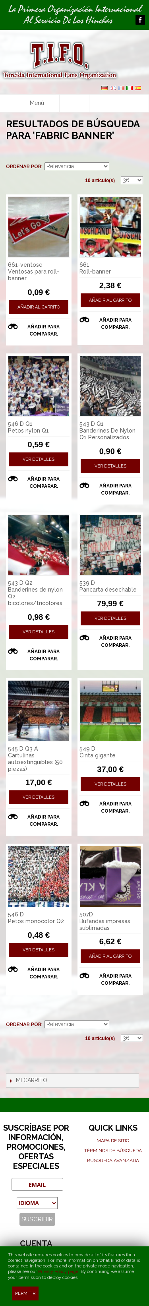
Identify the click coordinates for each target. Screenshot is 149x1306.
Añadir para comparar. (43, 330)
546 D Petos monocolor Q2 (36, 917)
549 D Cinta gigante (97, 752)
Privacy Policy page (58, 1271)
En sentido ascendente (116, 167)
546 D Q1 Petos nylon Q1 (28, 427)
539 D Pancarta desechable (108, 586)
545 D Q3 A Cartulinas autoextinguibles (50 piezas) (35, 758)
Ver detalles (38, 459)
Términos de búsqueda (113, 1150)
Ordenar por (23, 166)
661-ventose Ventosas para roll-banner (33, 271)
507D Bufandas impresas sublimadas (104, 921)
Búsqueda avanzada (113, 1160)
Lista (137, 155)
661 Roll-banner (95, 268)
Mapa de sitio (113, 1140)
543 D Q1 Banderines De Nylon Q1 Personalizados (107, 431)
